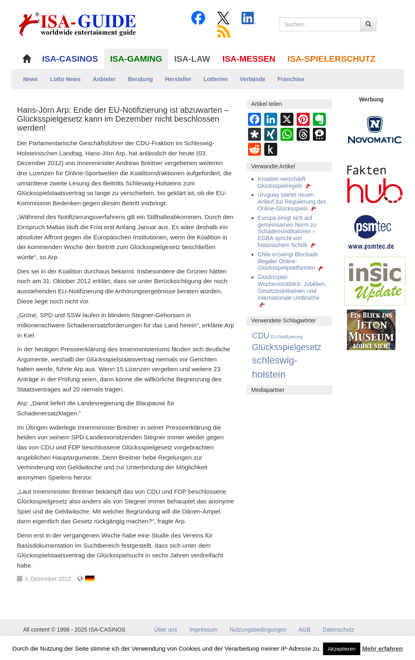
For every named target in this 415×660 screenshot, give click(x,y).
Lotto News (65, 79)
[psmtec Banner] (371, 231)
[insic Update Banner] (374, 280)
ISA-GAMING (136, 58)
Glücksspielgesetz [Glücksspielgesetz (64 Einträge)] (286, 347)
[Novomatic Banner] (374, 129)
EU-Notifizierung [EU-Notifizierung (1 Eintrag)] (287, 336)
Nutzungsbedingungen (257, 629)
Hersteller (178, 79)
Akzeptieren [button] (342, 649)
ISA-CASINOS (70, 58)
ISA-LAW (192, 58)
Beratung (140, 79)
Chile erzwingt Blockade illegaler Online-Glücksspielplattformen (292, 261)
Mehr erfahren (382, 648)
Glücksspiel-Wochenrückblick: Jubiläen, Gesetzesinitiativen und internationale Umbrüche (292, 290)
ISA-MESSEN (249, 58)
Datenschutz (338, 629)
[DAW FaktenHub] (374, 182)
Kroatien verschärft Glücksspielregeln (285, 182)
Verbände (252, 79)
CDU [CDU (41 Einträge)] (261, 335)
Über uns (165, 629)
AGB (305, 629)
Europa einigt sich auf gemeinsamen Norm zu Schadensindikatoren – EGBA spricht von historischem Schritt (288, 231)
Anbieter (104, 79)
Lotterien (215, 79)
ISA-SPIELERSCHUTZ (331, 58)
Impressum (203, 629)
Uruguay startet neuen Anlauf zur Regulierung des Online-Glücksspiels (292, 201)
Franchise (291, 79)
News (30, 79)
